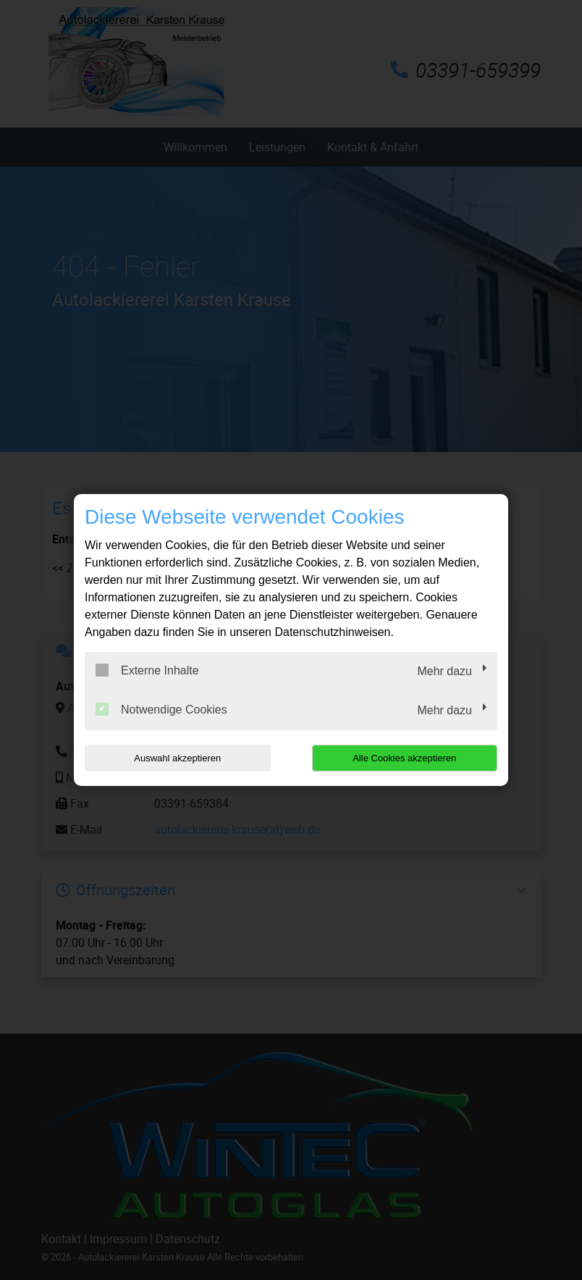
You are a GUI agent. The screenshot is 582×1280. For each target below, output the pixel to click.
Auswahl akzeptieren (177, 758)
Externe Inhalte (147, 670)
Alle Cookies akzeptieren (404, 758)
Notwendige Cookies (161, 709)
